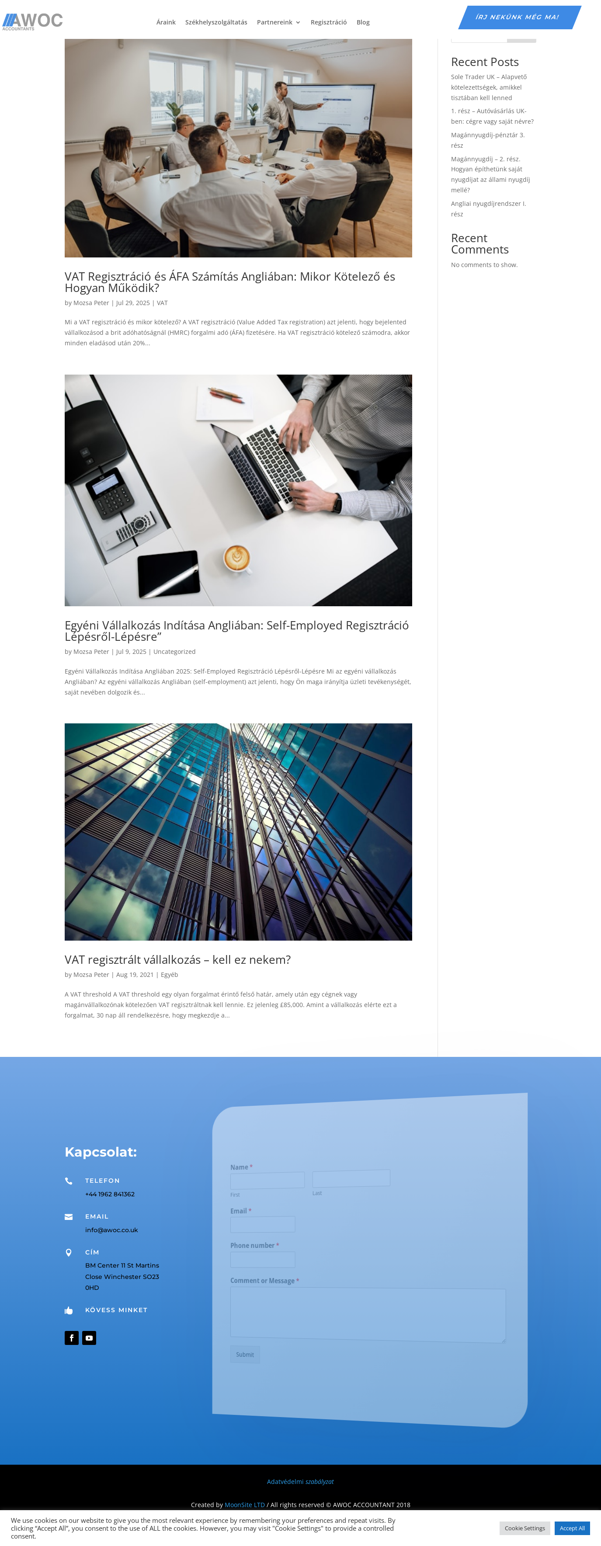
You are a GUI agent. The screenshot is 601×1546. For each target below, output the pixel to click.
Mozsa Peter (91, 303)
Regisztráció (329, 22)
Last (327, 1194)
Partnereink (274, 22)
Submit (274, 1348)
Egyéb (169, 974)
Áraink (166, 22)
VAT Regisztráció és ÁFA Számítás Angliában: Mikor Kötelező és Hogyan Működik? (230, 281)
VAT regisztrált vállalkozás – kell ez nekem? (178, 959)
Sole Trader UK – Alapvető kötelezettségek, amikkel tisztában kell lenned (489, 87)
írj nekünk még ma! (518, 17)
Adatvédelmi (300, 1481)
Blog (363, 22)
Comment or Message (288, 1280)
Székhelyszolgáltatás (216, 22)
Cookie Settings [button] (525, 1528)
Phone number (281, 1246)
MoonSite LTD (245, 1505)
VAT (162, 303)
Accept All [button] (572, 1528)
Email (271, 1214)
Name (271, 1172)
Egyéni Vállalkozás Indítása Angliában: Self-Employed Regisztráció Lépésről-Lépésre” (237, 630)
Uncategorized (174, 651)
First (267, 1198)
